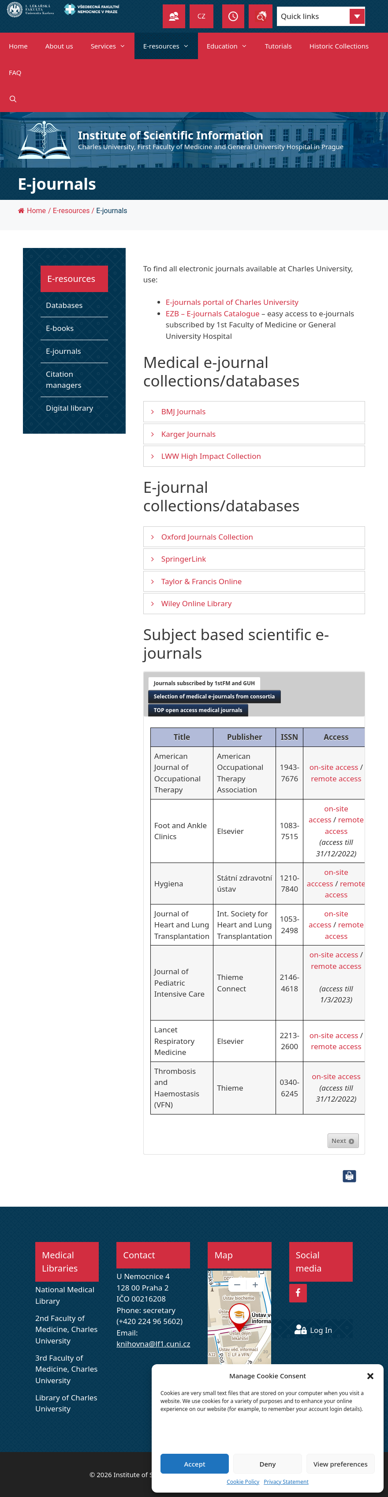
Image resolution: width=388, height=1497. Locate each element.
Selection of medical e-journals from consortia (214, 696)
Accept (194, 1463)
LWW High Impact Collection (211, 456)
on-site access (334, 767)
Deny (268, 1463)
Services (112, 46)
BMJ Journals (183, 411)
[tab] (204, 683)
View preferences (340, 1463)
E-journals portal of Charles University (232, 302)
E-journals (63, 351)
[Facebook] (298, 1293)
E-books (60, 328)
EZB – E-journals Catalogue (213, 313)
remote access (336, 778)
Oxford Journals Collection (207, 537)
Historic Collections (339, 45)
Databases (64, 305)
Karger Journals (188, 434)
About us (59, 45)
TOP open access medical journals (198, 710)
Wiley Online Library (196, 603)
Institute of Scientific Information (170, 135)
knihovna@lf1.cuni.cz (153, 1344)
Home (18, 45)
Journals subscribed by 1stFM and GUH (204, 683)
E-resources (170, 46)
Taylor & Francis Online (201, 581)
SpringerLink (183, 559)
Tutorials (278, 45)
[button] (370, 1375)
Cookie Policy (243, 1482)
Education (231, 46)
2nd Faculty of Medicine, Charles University (66, 1329)
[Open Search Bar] (13, 99)
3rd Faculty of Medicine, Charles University (66, 1369)
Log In (313, 1330)
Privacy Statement (286, 1482)
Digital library (69, 408)
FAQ (15, 72)
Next (343, 1141)
